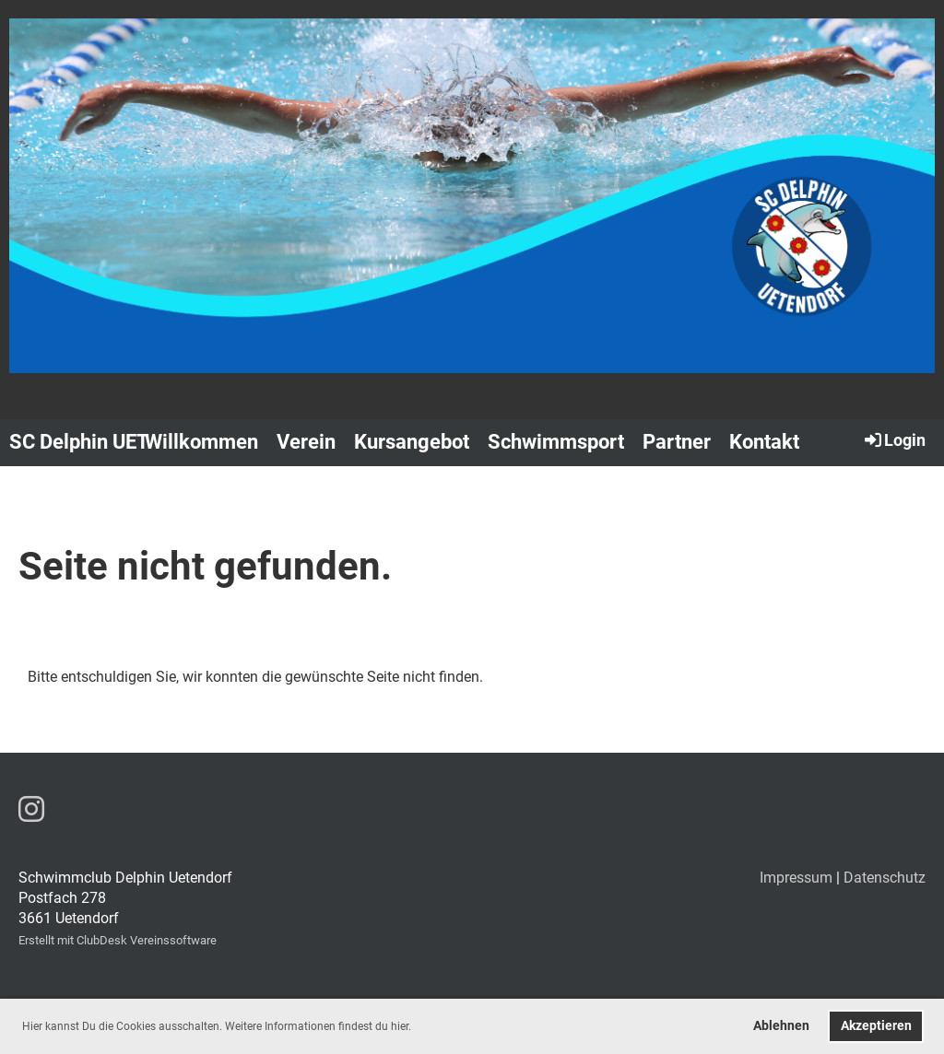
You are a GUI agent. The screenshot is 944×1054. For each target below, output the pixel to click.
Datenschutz (885, 877)
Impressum (796, 877)
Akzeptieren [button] (876, 1026)
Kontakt (764, 441)
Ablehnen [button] (781, 1026)
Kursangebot (411, 441)
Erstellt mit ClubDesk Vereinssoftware (117, 940)
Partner (677, 441)
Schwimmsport (556, 441)
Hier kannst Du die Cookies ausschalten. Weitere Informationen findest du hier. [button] (216, 1026)
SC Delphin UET (79, 441)
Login (894, 439)
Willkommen (201, 441)
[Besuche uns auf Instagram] (31, 809)
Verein (306, 441)
